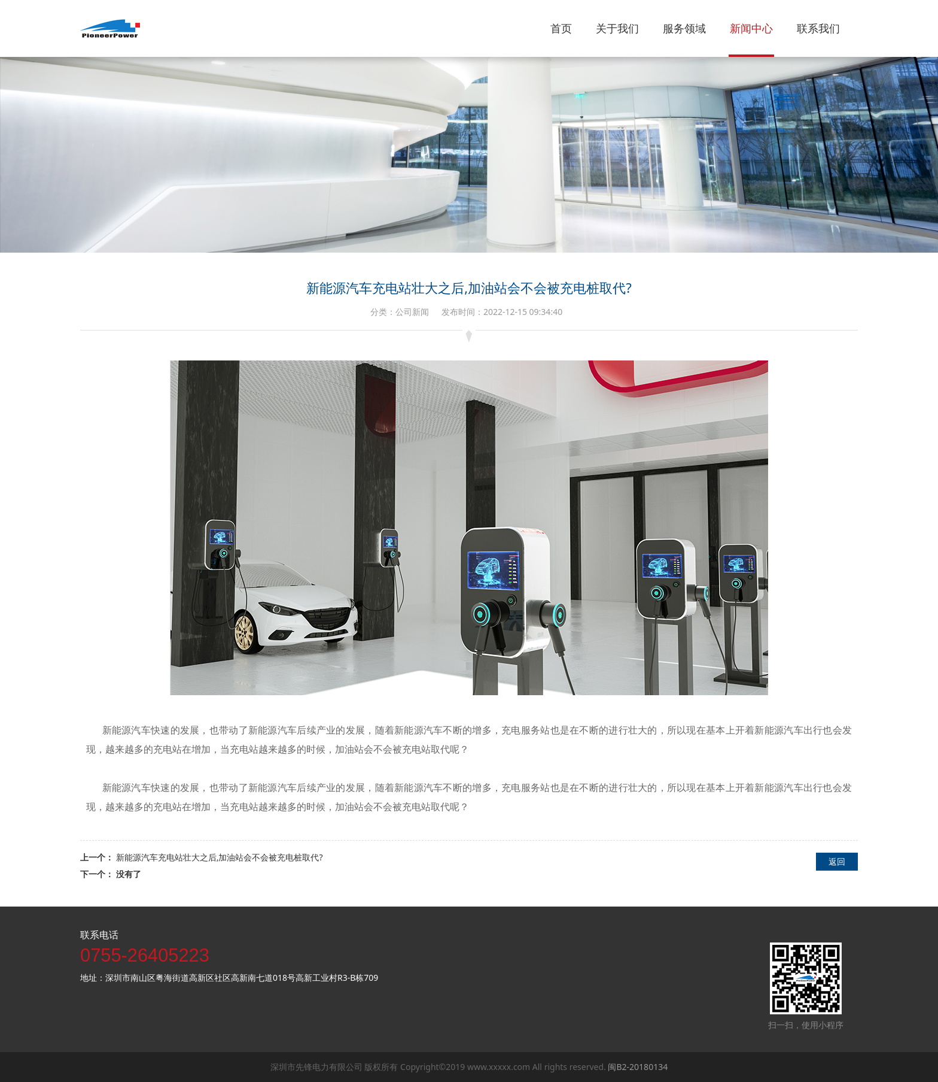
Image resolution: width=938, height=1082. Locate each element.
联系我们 (818, 28)
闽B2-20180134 (638, 1066)
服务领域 (684, 28)
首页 (561, 28)
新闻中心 (751, 28)
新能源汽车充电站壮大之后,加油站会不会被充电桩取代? (219, 857)
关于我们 (617, 28)
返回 (837, 861)
